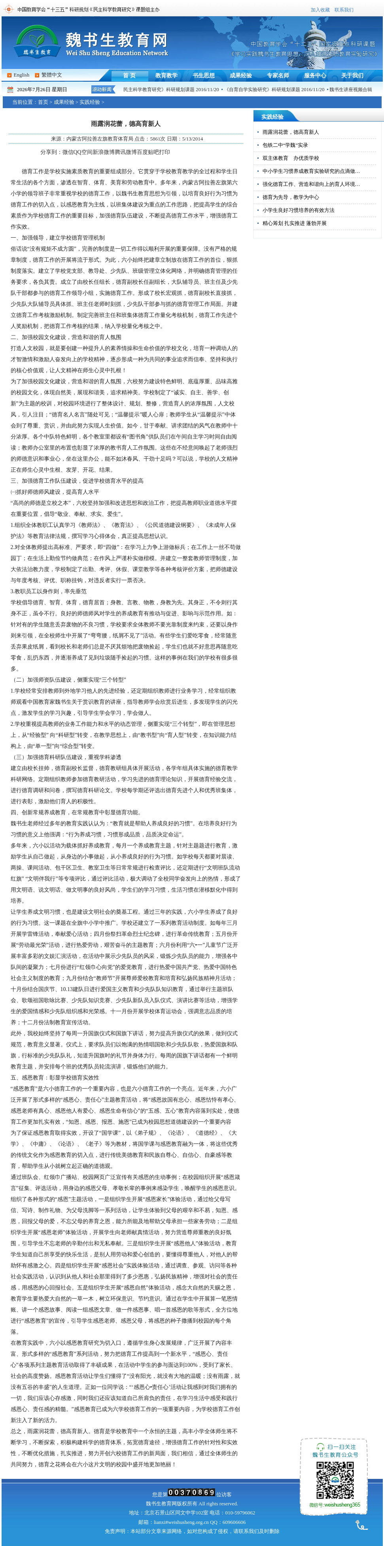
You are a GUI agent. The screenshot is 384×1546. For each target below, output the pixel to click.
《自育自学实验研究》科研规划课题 (265, 89)
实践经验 (89, 102)
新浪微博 (104, 152)
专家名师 (278, 75)
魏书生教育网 (161, 1504)
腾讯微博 (126, 152)
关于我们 (352, 75)
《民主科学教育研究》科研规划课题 (159, 89)
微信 (68, 152)
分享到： (51, 152)
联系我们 (344, 10)
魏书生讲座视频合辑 (353, 89)
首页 (43, 102)
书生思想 (204, 75)
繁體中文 (52, 75)
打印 (164, 152)
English (22, 75)
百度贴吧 (148, 152)
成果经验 (241, 75)
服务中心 (315, 75)
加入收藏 (320, 10)
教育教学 (166, 75)
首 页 (129, 75)
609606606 (234, 1522)
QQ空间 (83, 152)
